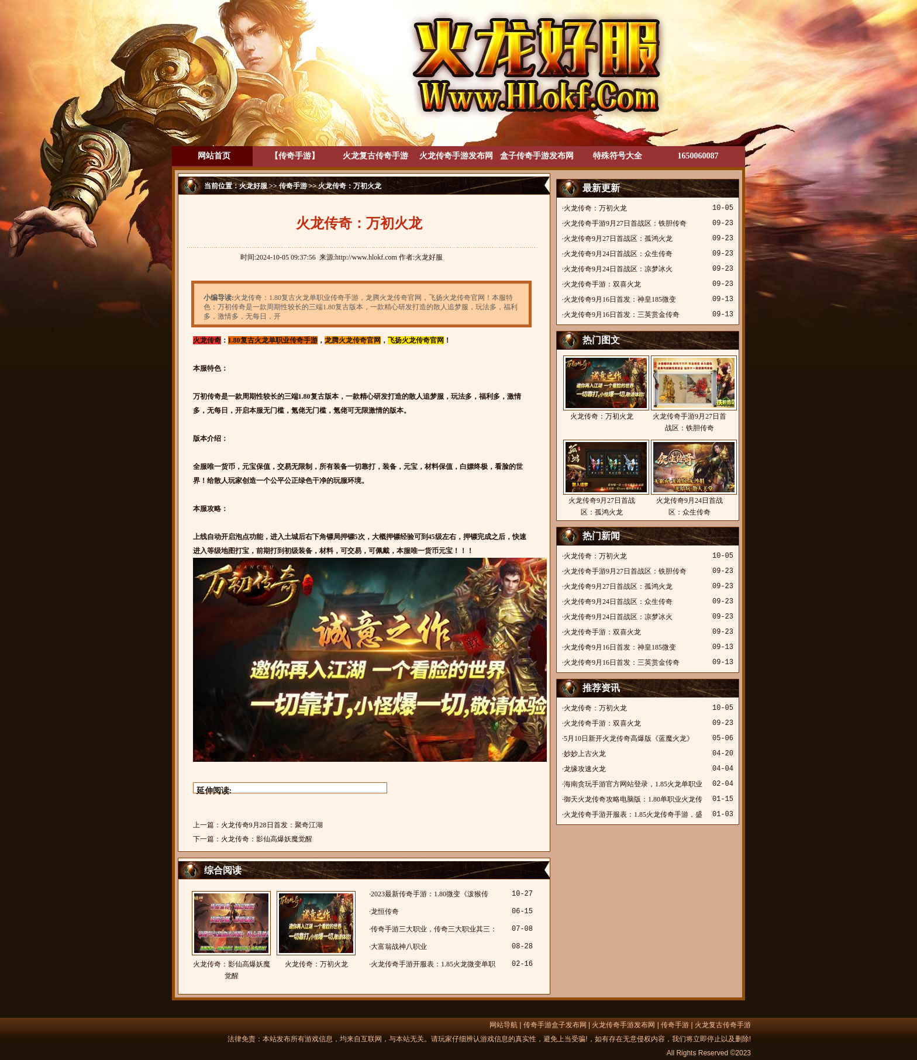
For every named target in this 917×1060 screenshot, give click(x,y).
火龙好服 (253, 186)
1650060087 (698, 155)
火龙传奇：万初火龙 (316, 929)
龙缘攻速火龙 (585, 769)
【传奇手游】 (294, 155)
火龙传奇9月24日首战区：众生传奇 (618, 254)
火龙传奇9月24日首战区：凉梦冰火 (618, 269)
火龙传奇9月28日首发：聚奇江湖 (272, 825)
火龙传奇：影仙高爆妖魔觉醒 (266, 839)
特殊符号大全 (617, 155)
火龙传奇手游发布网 (456, 155)
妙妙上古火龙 (585, 754)
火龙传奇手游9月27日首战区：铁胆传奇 (625, 223)
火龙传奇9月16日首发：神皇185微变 (620, 299)
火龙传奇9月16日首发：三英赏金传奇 (622, 314)
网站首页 (214, 155)
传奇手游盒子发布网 (555, 1025)
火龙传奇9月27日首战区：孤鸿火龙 (618, 238)
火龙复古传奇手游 (375, 155)
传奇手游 (293, 186)
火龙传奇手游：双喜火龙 (602, 284)
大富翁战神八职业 (399, 946)
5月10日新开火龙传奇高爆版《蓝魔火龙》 (629, 738)
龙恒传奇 (385, 911)
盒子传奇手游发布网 (537, 155)
